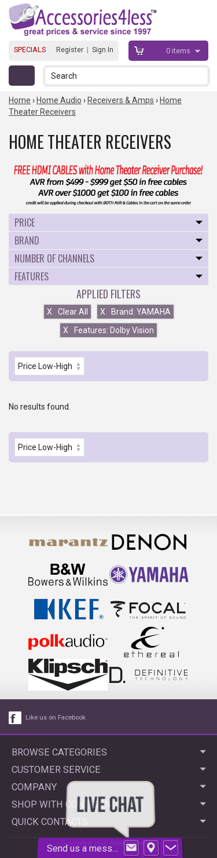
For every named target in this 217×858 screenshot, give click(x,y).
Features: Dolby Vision (108, 330)
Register (69, 49)
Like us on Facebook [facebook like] (55, 717)
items (179, 50)
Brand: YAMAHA (135, 311)
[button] (200, 75)
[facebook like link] (16, 718)
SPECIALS (30, 49)
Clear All (67, 311)
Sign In (102, 49)
